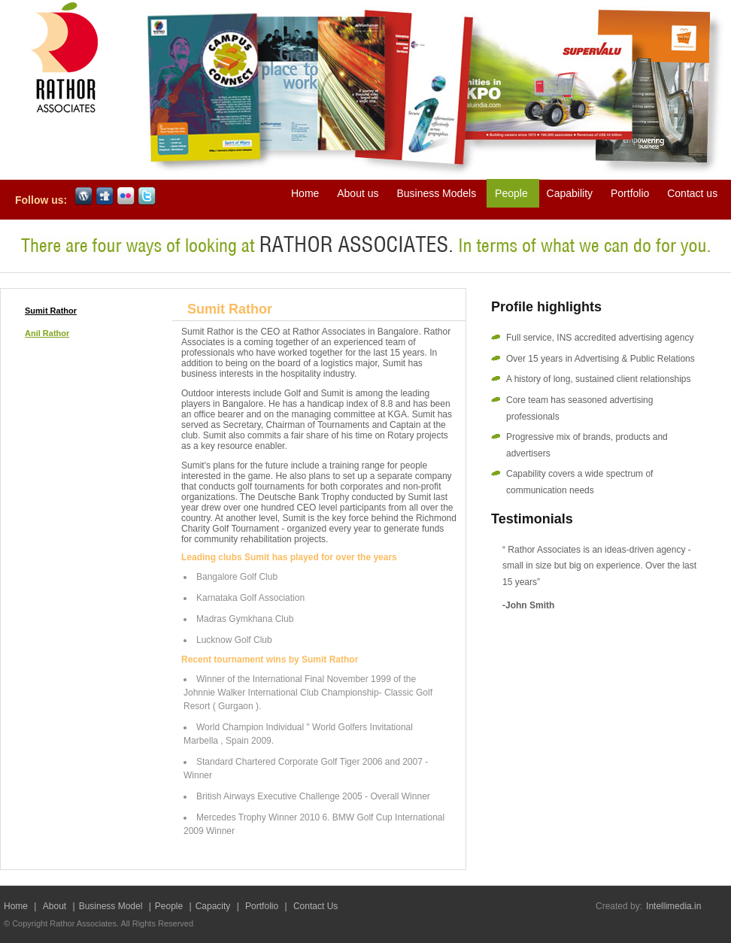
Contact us (692, 193)
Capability (570, 193)
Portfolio (631, 193)
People (512, 193)
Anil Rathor (47, 333)
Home (306, 193)
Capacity (214, 906)
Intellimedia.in (673, 906)
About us (359, 193)
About (56, 906)
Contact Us (315, 906)
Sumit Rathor (51, 310)
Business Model (111, 906)
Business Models (437, 193)
